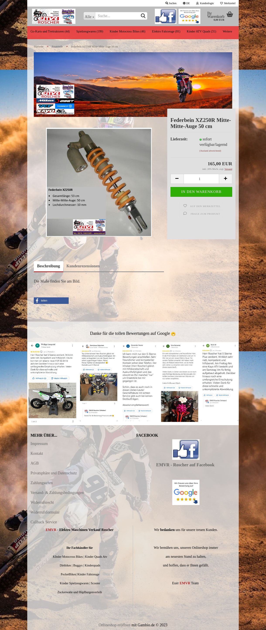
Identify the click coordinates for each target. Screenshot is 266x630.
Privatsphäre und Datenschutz (54, 473)
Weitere (227, 31)
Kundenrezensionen (83, 266)
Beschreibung (48, 266)
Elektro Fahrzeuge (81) (166, 31)
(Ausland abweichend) (210, 150)
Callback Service (44, 522)
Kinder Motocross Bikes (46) (127, 31)
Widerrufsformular (45, 512)
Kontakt (37, 453)
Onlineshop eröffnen (114, 625)
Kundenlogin (205, 3)
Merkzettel (227, 3)
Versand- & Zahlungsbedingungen (57, 492)
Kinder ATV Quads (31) (201, 31)
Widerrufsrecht (42, 502)
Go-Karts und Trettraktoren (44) (50, 31)
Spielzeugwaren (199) (89, 31)
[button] (51, 300)
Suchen (170, 3)
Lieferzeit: (179, 139)
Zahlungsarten (42, 483)
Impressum (39, 443)
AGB (35, 463)
